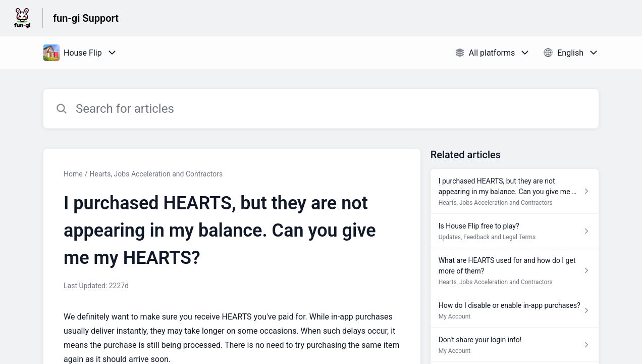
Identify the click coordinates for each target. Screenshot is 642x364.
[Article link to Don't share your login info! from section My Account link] (515, 345)
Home (73, 174)
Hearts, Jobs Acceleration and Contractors (156, 174)
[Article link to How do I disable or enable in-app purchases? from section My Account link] (515, 310)
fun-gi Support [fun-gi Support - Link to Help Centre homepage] (86, 18)
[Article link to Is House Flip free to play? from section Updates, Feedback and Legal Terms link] (515, 231)
